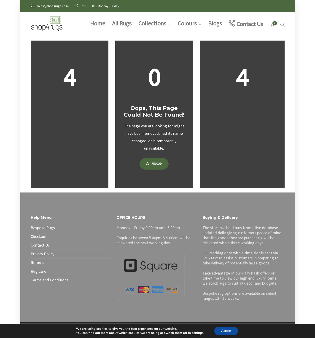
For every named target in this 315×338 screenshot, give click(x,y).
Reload (154, 164)
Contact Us (250, 24)
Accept (226, 331)
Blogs (215, 23)
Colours (187, 23)
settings (197, 333)
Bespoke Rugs (43, 228)
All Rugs (122, 23)
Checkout (39, 236)
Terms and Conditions (49, 280)
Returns (37, 262)
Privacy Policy (42, 254)
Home (97, 23)
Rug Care (38, 271)
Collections (152, 23)
